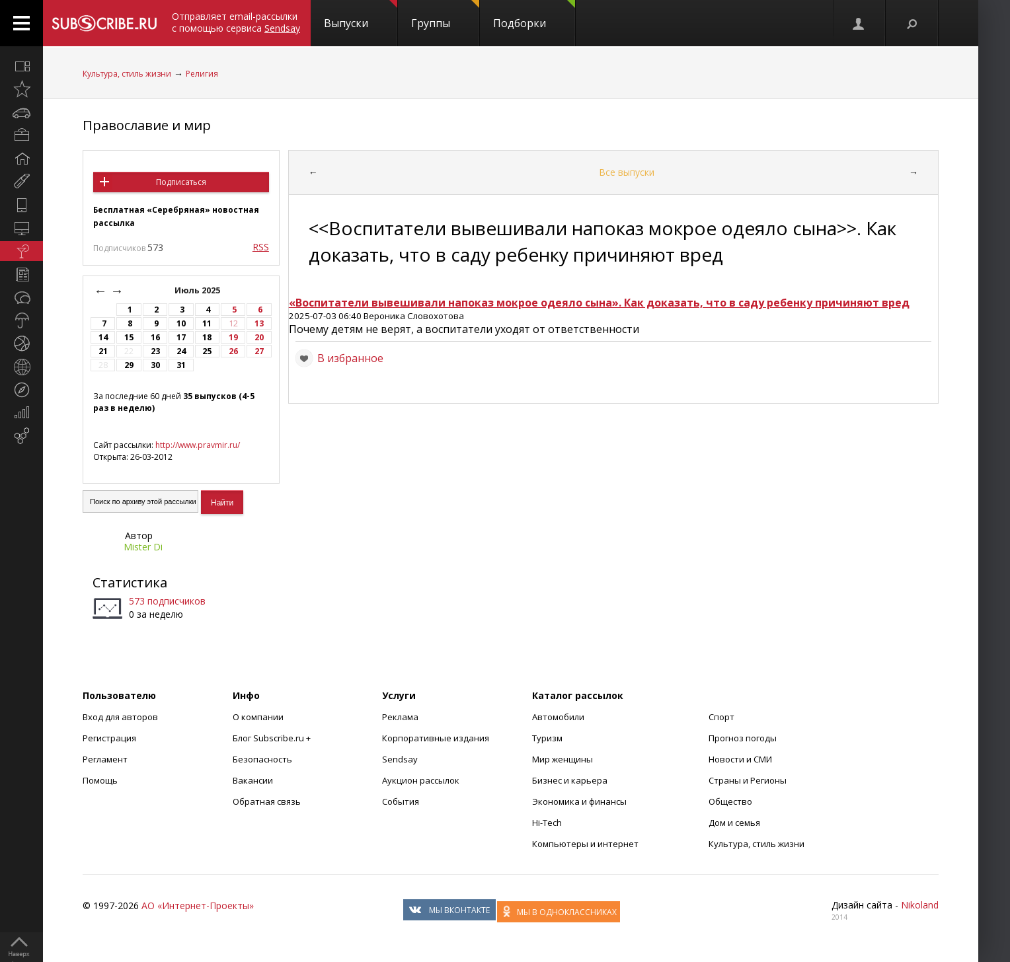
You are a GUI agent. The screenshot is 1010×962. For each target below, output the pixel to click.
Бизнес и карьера (569, 780)
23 (155, 351)
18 (207, 337)
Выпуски (360, 15)
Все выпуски (626, 172)
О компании (258, 717)
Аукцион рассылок (420, 780)
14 (103, 337)
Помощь (100, 780)
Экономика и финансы (579, 801)
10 (181, 323)
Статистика (130, 582)
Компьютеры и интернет (585, 844)
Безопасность (262, 759)
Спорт (721, 717)
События (400, 801)
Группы (445, 15)
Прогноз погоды (743, 738)
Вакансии (253, 780)
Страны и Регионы (748, 780)
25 (207, 351)
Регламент (105, 759)
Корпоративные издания (435, 738)
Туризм (547, 738)
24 (181, 351)
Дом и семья (734, 823)
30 (155, 365)
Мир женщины (562, 759)
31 (181, 365)
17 (181, 337)
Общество (730, 801)
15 (129, 337)
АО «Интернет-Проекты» (197, 905)
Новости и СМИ (740, 759)
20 (259, 337)
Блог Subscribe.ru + (273, 738)
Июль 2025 (198, 290)
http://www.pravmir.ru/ (197, 445)
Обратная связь (267, 801)
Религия (202, 73)
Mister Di (143, 546)
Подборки (534, 15)
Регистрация (109, 738)
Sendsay (400, 759)
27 (259, 351)
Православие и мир (147, 125)
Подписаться (181, 182)
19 (233, 337)
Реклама (400, 717)
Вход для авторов (120, 717)
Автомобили (558, 717)
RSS (260, 246)
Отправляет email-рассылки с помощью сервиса (236, 22)
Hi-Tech (547, 823)
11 (207, 323)
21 (103, 351)
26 (233, 351)
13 (259, 323)
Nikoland (920, 905)
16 (155, 337)
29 (129, 365)
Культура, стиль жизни (127, 73)
